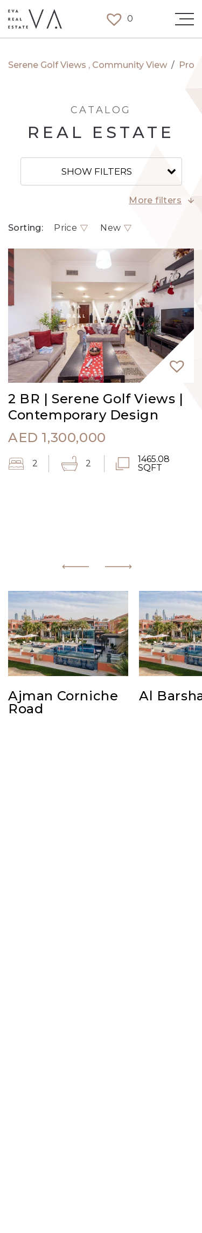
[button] (172, 361)
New (110, 228)
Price (65, 228)
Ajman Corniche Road (63, 703)
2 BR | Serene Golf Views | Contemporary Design (96, 407)
